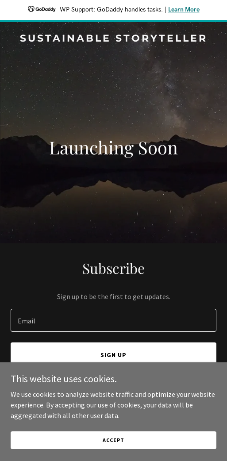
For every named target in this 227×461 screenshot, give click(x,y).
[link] (113, 39)
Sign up (113, 355)
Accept (113, 440)
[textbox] (113, 320)
